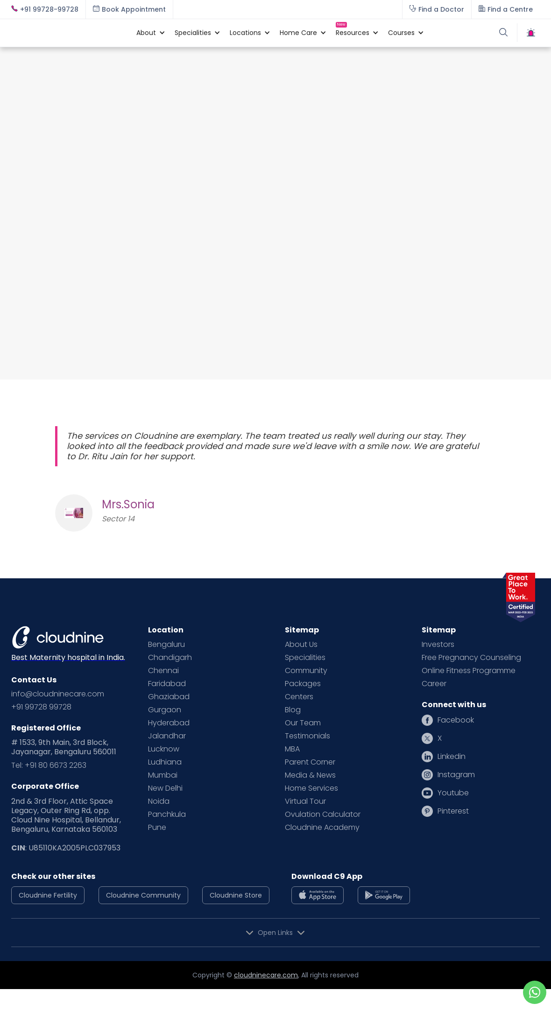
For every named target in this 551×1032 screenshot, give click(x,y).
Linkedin (452, 756)
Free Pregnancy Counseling (471, 657)
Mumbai (162, 775)
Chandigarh (170, 657)
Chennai (163, 671)
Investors (438, 644)
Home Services (311, 788)
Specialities (305, 657)
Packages (303, 684)
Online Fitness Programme (469, 671)
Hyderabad (169, 723)
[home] (69, 32)
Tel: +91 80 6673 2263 (48, 765)
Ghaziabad (169, 697)
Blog (293, 710)
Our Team (303, 723)
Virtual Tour (305, 801)
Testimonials (307, 736)
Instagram (456, 775)
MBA (292, 749)
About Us (301, 644)
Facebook (456, 720)
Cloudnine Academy (322, 827)
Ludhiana (165, 762)
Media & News (310, 775)
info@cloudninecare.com (57, 694)
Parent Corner (310, 762)
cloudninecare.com (266, 975)
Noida (159, 801)
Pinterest (453, 811)
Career (434, 684)
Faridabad (167, 684)
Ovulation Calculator (322, 814)
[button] (146, 33)
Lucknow (163, 749)
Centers (299, 697)
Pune (157, 827)
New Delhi (165, 788)
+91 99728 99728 (41, 707)
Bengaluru (166, 644)
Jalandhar (167, 736)
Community (306, 671)
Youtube (453, 793)
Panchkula (167, 814)
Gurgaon (164, 710)
